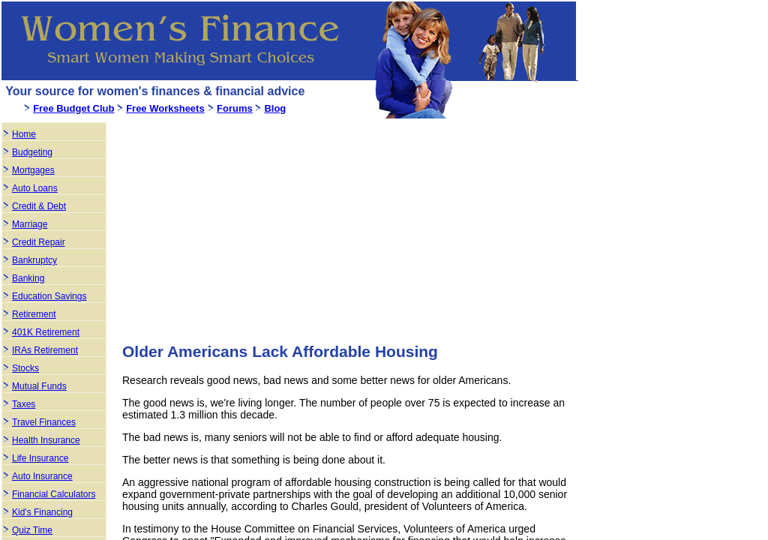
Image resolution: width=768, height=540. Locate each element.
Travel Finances (44, 422)
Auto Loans (35, 188)
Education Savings (49, 296)
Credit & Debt (39, 206)
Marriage (29, 224)
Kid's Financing (42, 512)
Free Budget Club (73, 108)
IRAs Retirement (45, 350)
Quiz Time (32, 530)
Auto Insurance (42, 476)
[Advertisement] (248, 225)
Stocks (25, 368)
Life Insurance (40, 458)
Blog (275, 108)
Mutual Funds (39, 386)
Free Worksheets (165, 108)
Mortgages (33, 170)
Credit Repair (38, 242)
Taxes (23, 404)
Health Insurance (46, 440)
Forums (235, 108)
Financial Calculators (53, 494)
